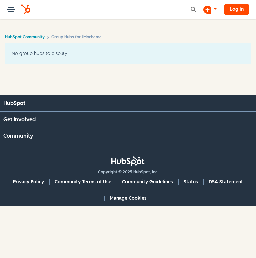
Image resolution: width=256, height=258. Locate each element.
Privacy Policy (28, 182)
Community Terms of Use (83, 182)
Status (191, 182)
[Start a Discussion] (210, 9)
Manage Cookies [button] (128, 198)
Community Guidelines (147, 182)
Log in (237, 9)
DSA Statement (226, 182)
